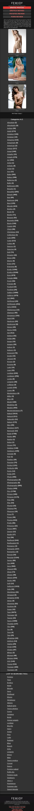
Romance (11, 546)
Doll (8, 252)
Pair (8, 457)
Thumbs (10, 624)
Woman (10, 655)
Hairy (9, 729)
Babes (9, 177)
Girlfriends (11, 304)
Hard (9, 318)
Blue (9, 743)
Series (9, 560)
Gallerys (10, 295)
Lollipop (10, 385)
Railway (10, 740)
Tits (8, 627)
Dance (9, 766)
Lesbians (10, 376)
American (11, 146)
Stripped (10, 595)
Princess (10, 526)
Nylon (9, 442)
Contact (20, 809)
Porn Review (17, 17)
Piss (9, 735)
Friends (10, 284)
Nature (9, 422)
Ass (8, 172)
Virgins (10, 650)
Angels (10, 157)
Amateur (10, 134)
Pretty (9, 523)
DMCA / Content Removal (17, 810)
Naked (9, 413)
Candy (9, 226)
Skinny (10, 578)
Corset (9, 763)
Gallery (10, 293)
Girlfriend (11, 301)
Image (9, 341)
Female (10, 278)
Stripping (11, 598)
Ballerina (10, 180)
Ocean (9, 445)
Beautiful (10, 192)
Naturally (10, 419)
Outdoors (11, 451)
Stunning (10, 604)
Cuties (9, 244)
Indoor (9, 347)
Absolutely (11, 125)
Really (9, 534)
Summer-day (12, 786)
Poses (9, 517)
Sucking (10, 606)
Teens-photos (12, 709)
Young (9, 664)
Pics (9, 491)
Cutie (9, 241)
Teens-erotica (12, 761)
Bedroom (11, 200)
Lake (9, 737)
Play (9, 503)
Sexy (9, 566)
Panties (10, 460)
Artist (9, 163)
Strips (9, 601)
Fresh (9, 281)
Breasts (10, 218)
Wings (9, 653)
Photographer (12, 480)
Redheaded (11, 543)
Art (8, 160)
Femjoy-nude (12, 775)
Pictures (10, 497)
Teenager (10, 615)
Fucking (10, 290)
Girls (9, 307)
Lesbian (10, 373)
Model (9, 402)
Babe (9, 174)
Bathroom (11, 186)
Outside (10, 454)
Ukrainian (11, 638)
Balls (9, 183)
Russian (10, 558)
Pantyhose (11, 784)
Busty (9, 223)
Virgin (9, 647)
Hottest (10, 336)
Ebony (9, 261)
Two (8, 635)
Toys (9, 632)
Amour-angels (12, 720)
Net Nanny (17, 807)
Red (8, 537)
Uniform (10, 641)
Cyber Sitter (22, 807)
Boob (9, 212)
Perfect (10, 465)
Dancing (10, 249)
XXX (9, 661)
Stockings (11, 592)
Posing (10, 520)
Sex (8, 563)
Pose (9, 514)
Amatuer (10, 137)
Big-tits (10, 726)
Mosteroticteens (13, 411)
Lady (9, 367)
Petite (9, 474)
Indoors (10, 350)
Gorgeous (11, 316)
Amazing (10, 140)
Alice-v (10, 781)
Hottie (9, 339)
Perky (9, 471)
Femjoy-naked (12, 769)
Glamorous (11, 310)
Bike (9, 758)
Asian (9, 169)
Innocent (10, 353)
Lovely (9, 388)
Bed (8, 197)
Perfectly (10, 468)
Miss (9, 399)
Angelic (10, 154)
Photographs (12, 483)
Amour (10, 148)
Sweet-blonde (12, 789)
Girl (8, 298)
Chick (9, 229)
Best (9, 203)
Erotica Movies (17, 11)
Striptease (11, 700)
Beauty (10, 195)
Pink (9, 500)
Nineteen (10, 428)
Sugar (9, 609)
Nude (9, 434)
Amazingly (11, 143)
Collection (11, 235)
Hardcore (11, 321)
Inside (9, 356)
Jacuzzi (10, 359)
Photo (9, 477)
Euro (9, 275)
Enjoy (9, 264)
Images (10, 344)
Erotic (9, 269)
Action (9, 128)
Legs (9, 370)
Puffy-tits (10, 772)
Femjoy (10, 677)
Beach (9, 746)
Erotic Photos (17, 8)
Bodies (10, 209)
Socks (9, 581)
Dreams (10, 255)
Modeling (11, 405)
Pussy (9, 529)
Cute (9, 238)
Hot (8, 333)
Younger (10, 667)
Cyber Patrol (11, 807)
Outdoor (10, 448)
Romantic (11, 549)
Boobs (9, 215)
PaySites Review (16, 14)
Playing (10, 509)
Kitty (9, 749)
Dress (9, 258)
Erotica (10, 272)
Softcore (10, 586)
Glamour (10, 313)
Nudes (9, 437)
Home (19, 113)
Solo (9, 589)
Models (10, 408)
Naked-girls (11, 706)
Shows (10, 575)
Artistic (10, 166)
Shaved (10, 569)
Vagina (10, 644)
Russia (10, 555)
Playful (10, 506)
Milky (9, 396)
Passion (10, 462)
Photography (12, 485)
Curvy (9, 712)
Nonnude (10, 431)
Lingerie (10, 382)
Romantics (11, 552)
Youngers (11, 670)
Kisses (10, 362)
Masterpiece (12, 393)
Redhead (10, 540)
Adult (9, 131)
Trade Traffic (15, 809)
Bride (9, 717)
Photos (10, 488)
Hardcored (11, 324)
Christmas (11, 232)
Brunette (10, 220)
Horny (9, 330)
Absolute (10, 123)
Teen (9, 612)
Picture (10, 494)
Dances (10, 246)
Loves (9, 390)
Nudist (9, 439)
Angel (9, 151)
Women (10, 658)
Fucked (10, 287)
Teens (9, 621)
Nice (9, 425)
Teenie (9, 618)
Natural (10, 416)
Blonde (10, 206)
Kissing (10, 365)
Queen (9, 532)
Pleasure (10, 511)
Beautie (10, 189)
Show (9, 572)
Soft (8, 583)
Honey (9, 327)
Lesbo (9, 379)
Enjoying (10, 267)
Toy (8, 630)
